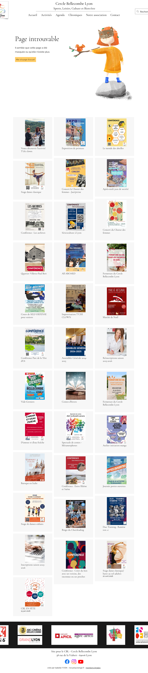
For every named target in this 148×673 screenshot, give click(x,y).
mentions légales (93, 668)
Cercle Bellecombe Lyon (74, 3)
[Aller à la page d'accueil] (25, 59)
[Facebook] (67, 662)
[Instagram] (74, 662)
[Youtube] (81, 662)
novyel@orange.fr (76, 668)
